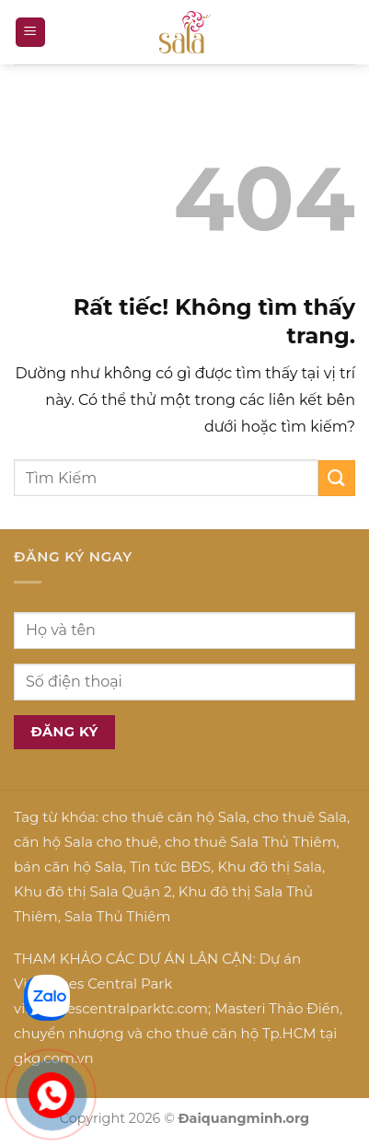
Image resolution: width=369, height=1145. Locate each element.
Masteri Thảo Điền (277, 1008)
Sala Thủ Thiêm (117, 916)
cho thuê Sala (300, 817)
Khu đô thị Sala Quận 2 (93, 891)
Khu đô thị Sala (269, 866)
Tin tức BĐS (170, 866)
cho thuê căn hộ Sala (174, 817)
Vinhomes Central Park (93, 983)
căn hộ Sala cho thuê (86, 841)
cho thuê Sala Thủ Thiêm (251, 841)
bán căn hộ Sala (68, 866)
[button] (30, 32)
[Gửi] (336, 478)
